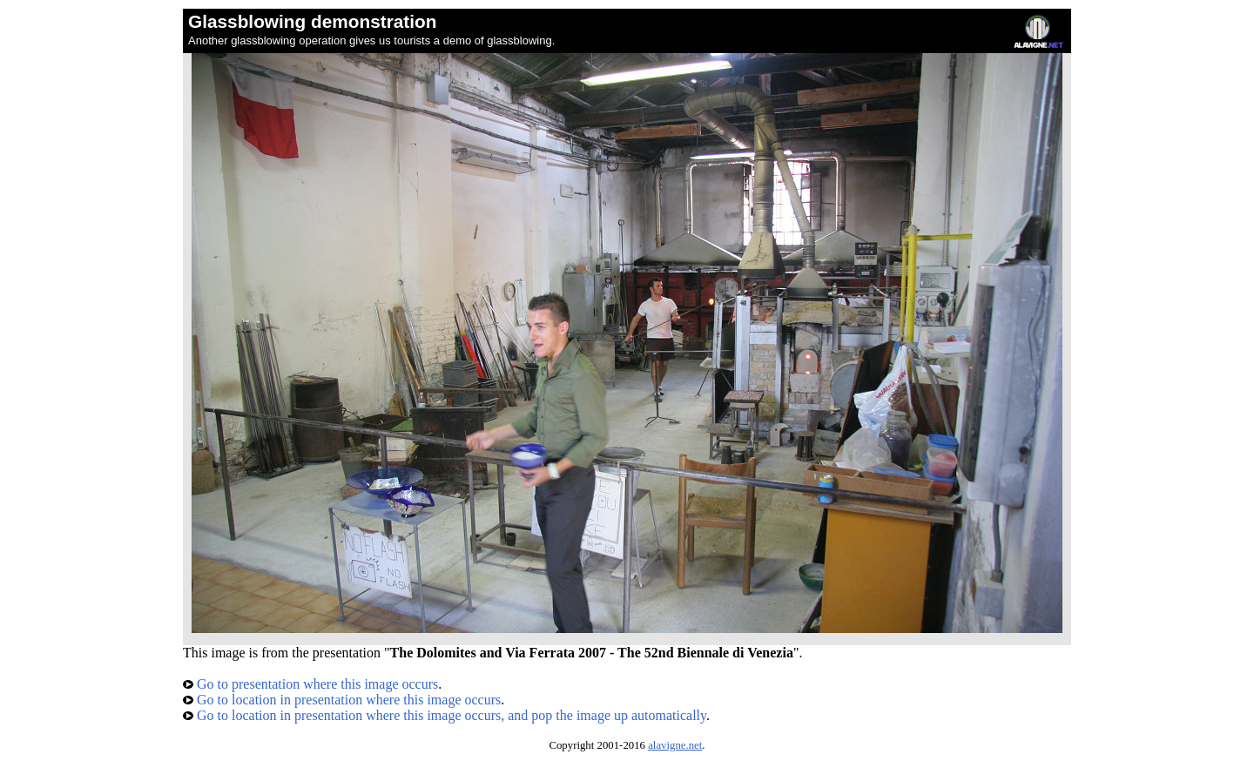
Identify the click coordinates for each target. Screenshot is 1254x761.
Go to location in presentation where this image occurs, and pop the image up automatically (444, 715)
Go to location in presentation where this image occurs (342, 699)
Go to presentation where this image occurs (310, 684)
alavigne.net (675, 745)
